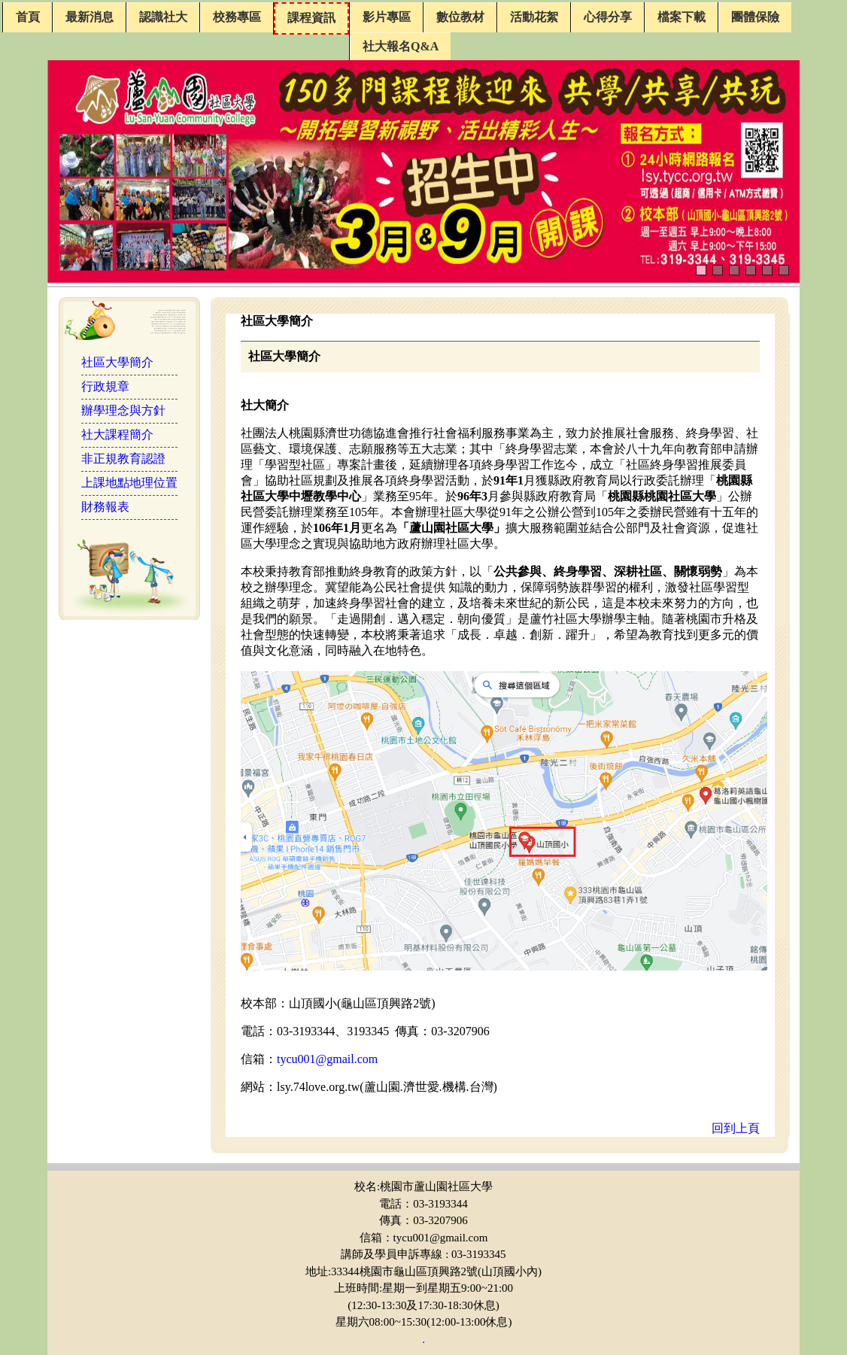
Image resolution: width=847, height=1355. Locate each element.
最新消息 (89, 17)
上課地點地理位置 (129, 482)
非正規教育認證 (123, 458)
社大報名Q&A (401, 46)
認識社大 (163, 17)
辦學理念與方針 (123, 410)
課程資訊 (311, 17)
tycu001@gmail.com (327, 1059)
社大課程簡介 (117, 434)
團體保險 (755, 17)
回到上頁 (736, 1128)
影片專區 (387, 17)
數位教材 (460, 17)
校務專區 (237, 17)
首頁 (28, 17)
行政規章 (105, 386)
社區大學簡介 (117, 362)
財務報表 (105, 506)
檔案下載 (681, 17)
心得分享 (608, 17)
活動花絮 (534, 17)
